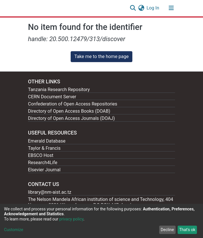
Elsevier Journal (44, 169)
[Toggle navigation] (171, 8)
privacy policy (71, 219)
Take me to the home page (101, 56)
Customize (13, 229)
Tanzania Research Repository (59, 89)
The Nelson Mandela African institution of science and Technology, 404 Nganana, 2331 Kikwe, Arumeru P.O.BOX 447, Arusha (100, 202)
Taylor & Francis (44, 148)
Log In (153, 8)
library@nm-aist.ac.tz (49, 192)
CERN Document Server (52, 96)
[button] (141, 8)
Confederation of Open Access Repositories (72, 104)
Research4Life (42, 162)
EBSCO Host (40, 155)
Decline (167, 229)
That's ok (187, 229)
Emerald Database (46, 141)
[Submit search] (132, 8)
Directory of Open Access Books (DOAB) (69, 111)
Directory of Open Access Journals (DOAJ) (71, 118)
